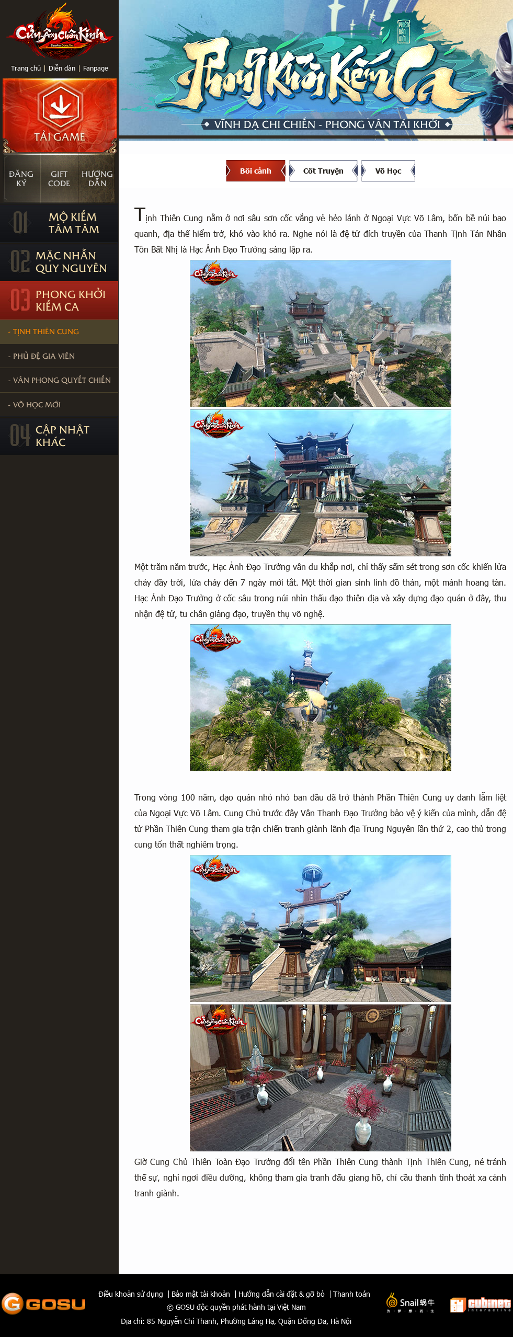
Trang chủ (26, 68)
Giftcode (59, 178)
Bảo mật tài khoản (201, 1294)
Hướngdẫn (97, 178)
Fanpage (95, 68)
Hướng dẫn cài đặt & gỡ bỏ (281, 1294)
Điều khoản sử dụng (130, 1294)
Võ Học (388, 170)
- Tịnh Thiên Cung (43, 331)
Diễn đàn (62, 68)
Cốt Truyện (323, 170)
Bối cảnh (255, 170)
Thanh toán (351, 1294)
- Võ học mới (34, 404)
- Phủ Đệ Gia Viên (41, 355)
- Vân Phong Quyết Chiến (59, 379)
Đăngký (21, 178)
